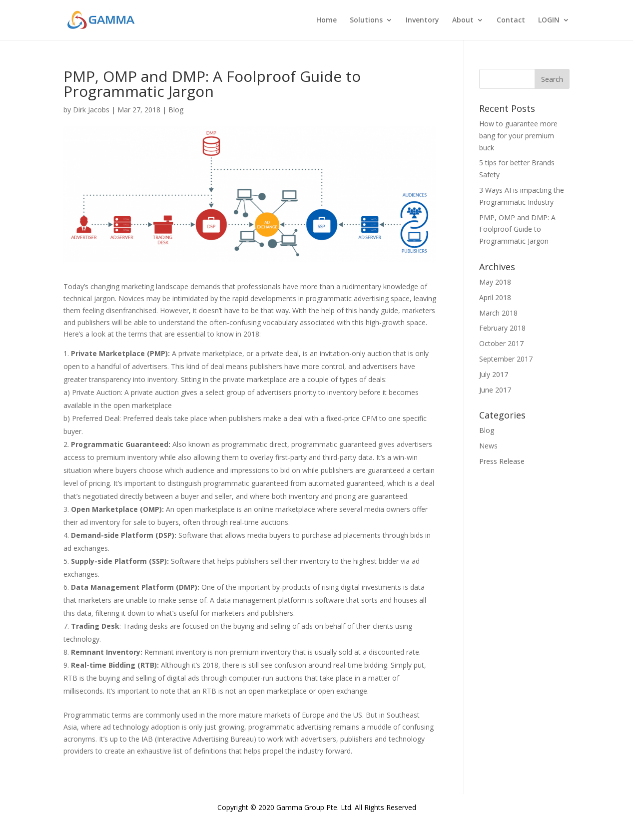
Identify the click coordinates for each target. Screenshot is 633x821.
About (463, 20)
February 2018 (502, 328)
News (488, 445)
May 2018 (495, 282)
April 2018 (495, 297)
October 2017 (501, 343)
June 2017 (495, 390)
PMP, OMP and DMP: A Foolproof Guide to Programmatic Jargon (517, 229)
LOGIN (549, 20)
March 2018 (498, 313)
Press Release (502, 461)
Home (326, 20)
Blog (175, 109)
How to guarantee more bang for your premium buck (518, 135)
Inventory (422, 20)
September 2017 (506, 359)
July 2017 (493, 374)
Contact (511, 20)
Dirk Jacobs (91, 109)
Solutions (366, 20)
